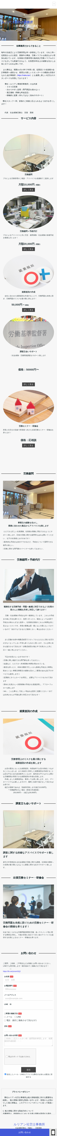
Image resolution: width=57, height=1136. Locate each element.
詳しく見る (28, 226)
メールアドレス (16, 1004)
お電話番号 (15, 998)
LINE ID (15, 1010)
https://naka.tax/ (23, 75)
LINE (21, 1018)
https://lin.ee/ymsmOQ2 (17, 988)
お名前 (14, 992)
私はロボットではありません (22, 1046)
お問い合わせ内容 (17, 1030)
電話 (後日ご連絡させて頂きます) (23, 1021)
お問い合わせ (24, 1132)
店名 (14, 1024)
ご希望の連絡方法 (17, 1016)
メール (15, 1018)
